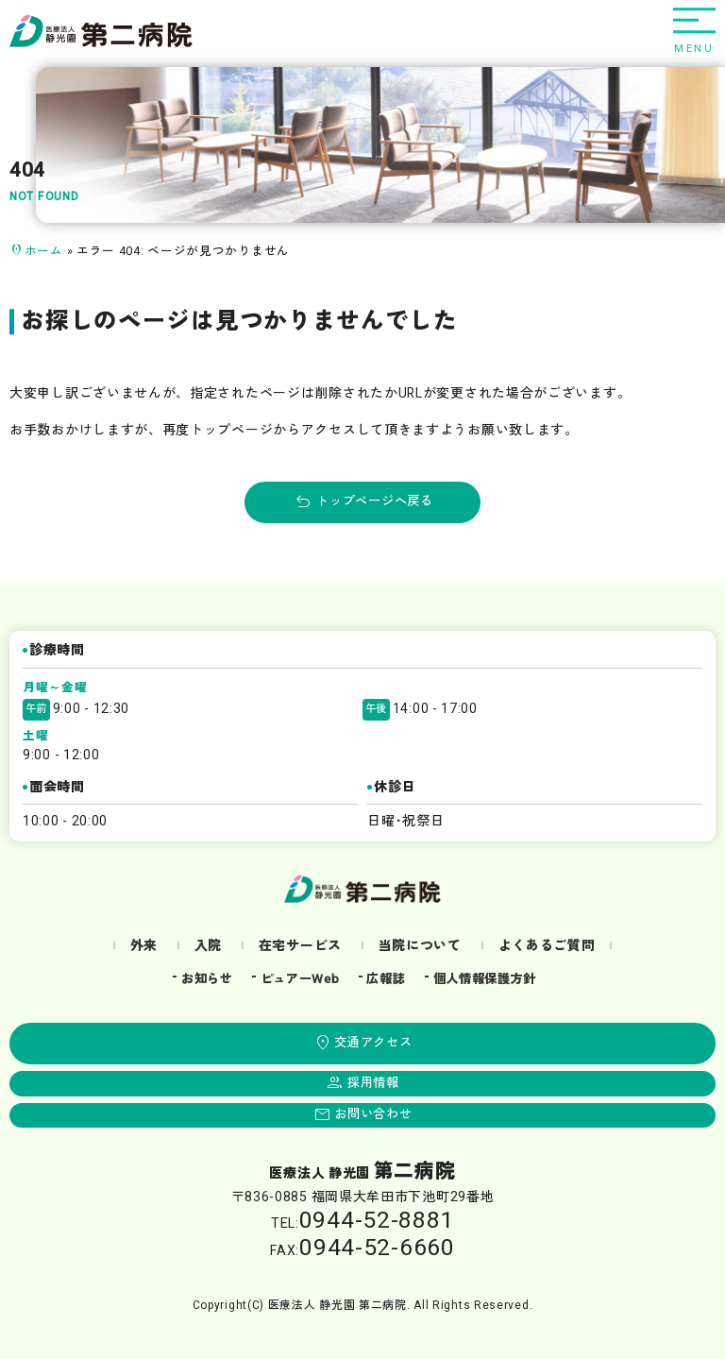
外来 (144, 946)
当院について (420, 946)
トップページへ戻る (374, 501)
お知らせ (207, 979)
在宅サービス (300, 946)
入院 (208, 946)
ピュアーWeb (300, 979)
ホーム (44, 251)
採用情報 (373, 1083)
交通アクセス (373, 1042)
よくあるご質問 (547, 946)
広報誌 (385, 979)
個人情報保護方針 (485, 979)
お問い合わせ (373, 1114)
